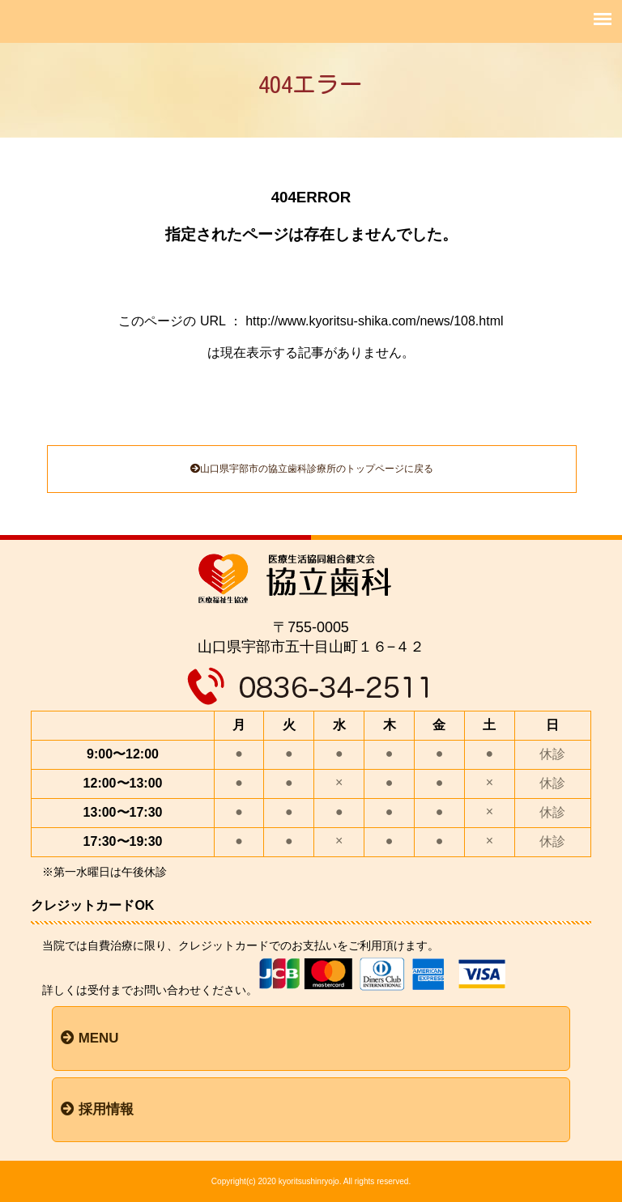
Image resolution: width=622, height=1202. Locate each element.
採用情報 (97, 1109)
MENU (90, 1038)
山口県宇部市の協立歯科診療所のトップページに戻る (311, 468)
